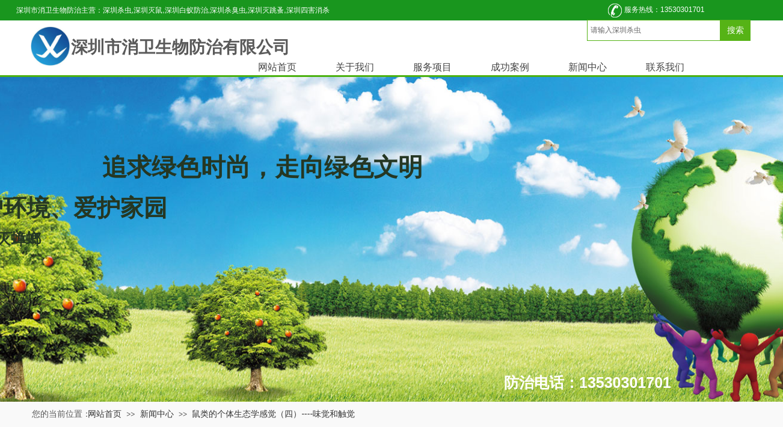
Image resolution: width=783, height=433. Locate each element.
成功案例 (510, 67)
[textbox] (653, 30)
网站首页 (277, 67)
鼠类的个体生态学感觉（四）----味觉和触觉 (273, 414)
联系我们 (665, 67)
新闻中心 (587, 67)
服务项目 (432, 67)
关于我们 (355, 67)
